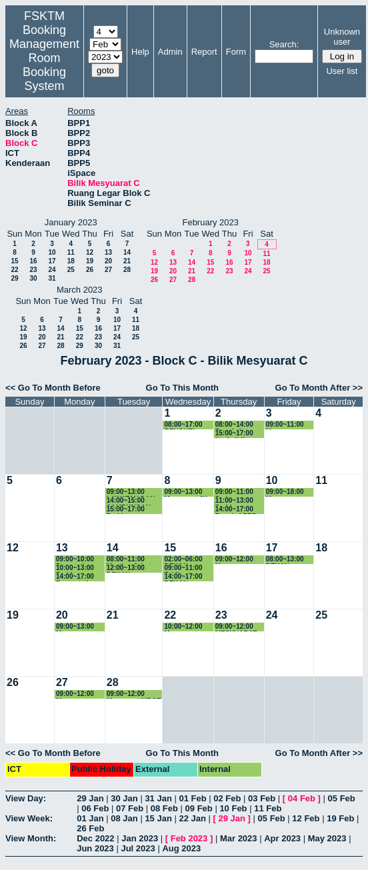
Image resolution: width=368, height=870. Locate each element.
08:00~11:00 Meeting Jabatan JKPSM (133, 559)
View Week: (29, 818)
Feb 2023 (189, 838)
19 (89, 261)
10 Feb (233, 808)
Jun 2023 (95, 848)
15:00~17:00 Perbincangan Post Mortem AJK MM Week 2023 (134, 509)
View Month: (30, 838)
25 (71, 269)
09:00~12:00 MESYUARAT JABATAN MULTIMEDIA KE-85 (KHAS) (237, 627)
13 (108, 252)
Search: (284, 44)
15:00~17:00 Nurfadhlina (234, 433)
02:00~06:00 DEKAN (183, 559)
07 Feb (129, 808)
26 (89, 269)
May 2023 (327, 838)
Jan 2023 (139, 838)
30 (33, 278)
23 (33, 269)
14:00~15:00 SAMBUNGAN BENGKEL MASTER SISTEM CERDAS (134, 501)
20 (108, 261)
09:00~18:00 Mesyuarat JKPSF (285, 492)
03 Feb (261, 798)
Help (140, 52)
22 (14, 269)
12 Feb (305, 818)
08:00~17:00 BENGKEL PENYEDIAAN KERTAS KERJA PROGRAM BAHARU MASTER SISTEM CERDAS (186, 425)
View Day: (25, 798)
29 (14, 278)
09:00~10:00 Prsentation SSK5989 (75, 559)
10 (51, 252)
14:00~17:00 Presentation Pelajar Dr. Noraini (76, 577)
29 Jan (90, 798)
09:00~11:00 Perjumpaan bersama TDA (236, 492)
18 (71, 261)
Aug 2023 (181, 848)
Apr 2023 (282, 838)
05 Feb (341, 798)
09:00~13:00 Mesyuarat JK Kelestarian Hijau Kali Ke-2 (187, 492)
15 (14, 261)
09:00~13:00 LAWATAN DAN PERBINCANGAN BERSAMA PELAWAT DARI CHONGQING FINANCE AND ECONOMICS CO (134, 492)
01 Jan (90, 818)
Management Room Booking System (44, 65)
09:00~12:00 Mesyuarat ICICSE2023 (234, 559)
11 (71, 252)
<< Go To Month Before (53, 388)
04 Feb (301, 798)
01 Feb (192, 798)
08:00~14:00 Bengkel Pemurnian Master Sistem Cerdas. (238, 425)
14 (127, 252)
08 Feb (164, 808)
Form (236, 52)
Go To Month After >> (319, 388)
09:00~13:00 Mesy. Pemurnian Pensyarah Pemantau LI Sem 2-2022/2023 (75, 627)
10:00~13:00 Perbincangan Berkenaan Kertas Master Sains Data (78, 568)
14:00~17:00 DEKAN (183, 577)
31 (51, 278)
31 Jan (158, 798)
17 (51, 261)
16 (33, 261)
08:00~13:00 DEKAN (285, 559)
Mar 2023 (238, 838)
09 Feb (199, 808)
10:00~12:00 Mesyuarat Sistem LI (183, 627)
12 (89, 252)
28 (127, 269)
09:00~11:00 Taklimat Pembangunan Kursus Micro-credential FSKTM (187, 568)
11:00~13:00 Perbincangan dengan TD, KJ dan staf (238, 501)
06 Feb (95, 808)
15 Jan (158, 818)
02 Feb (227, 798)
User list (341, 71)
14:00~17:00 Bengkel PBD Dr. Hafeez (236, 509)
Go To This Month (182, 388)
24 (51, 269)
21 (127, 261)
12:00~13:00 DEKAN (126, 568)
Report (204, 52)
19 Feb (340, 818)
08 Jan (124, 818)
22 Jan (192, 818)
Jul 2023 (138, 848)
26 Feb (90, 828)
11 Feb (267, 808)
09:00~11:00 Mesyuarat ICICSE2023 (285, 425)
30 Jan (124, 798)
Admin (170, 52)
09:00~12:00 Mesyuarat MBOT (75, 694)
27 (108, 269)
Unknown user (342, 37)
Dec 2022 (95, 838)
